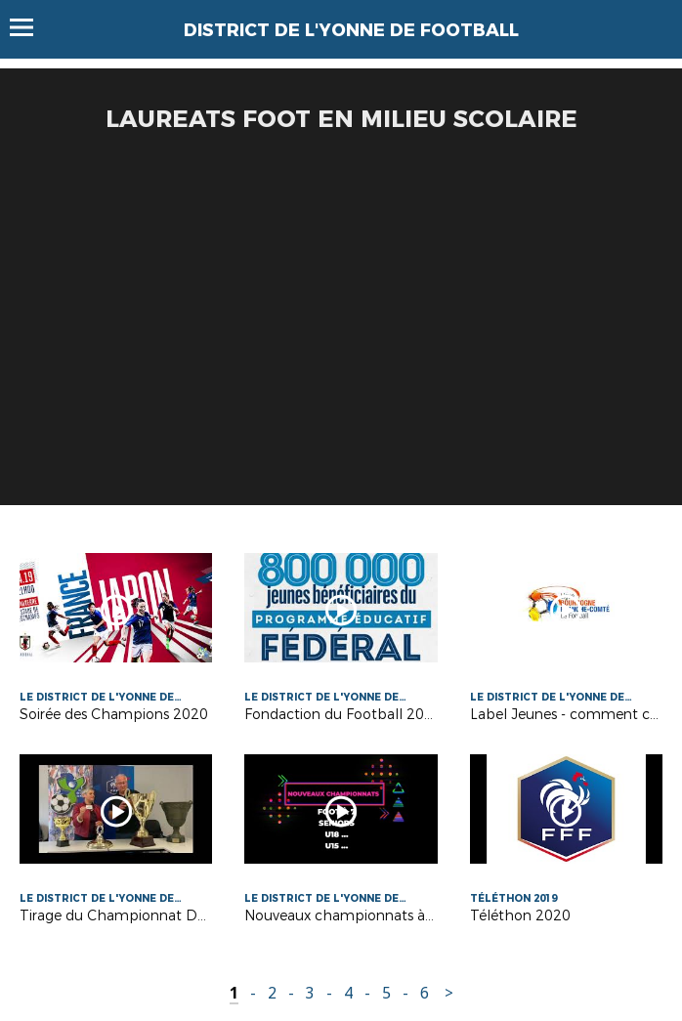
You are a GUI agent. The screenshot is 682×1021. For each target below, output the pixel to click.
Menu (31, 27)
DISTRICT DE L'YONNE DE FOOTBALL (351, 30)
